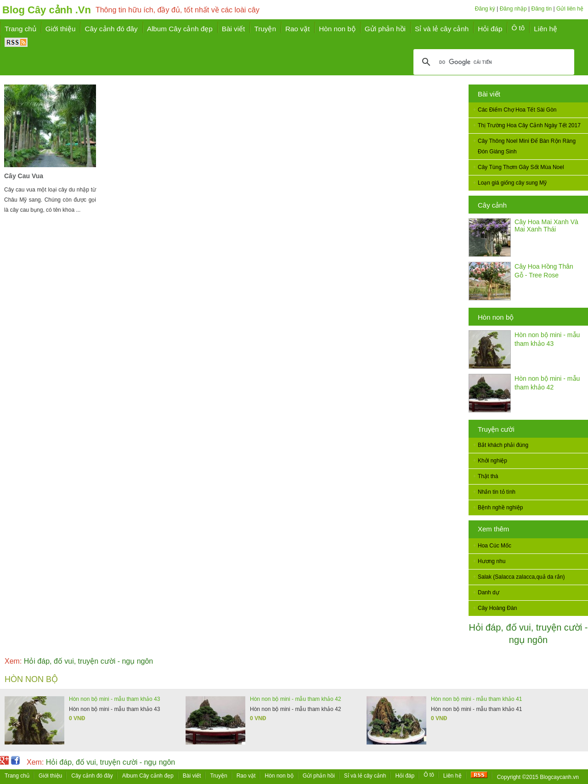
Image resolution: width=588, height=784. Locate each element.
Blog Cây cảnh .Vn (46, 10)
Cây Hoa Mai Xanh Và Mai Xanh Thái (546, 225)
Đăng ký (485, 9)
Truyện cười (496, 429)
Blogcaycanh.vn (559, 777)
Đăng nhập (513, 9)
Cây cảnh (492, 205)
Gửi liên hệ (569, 9)
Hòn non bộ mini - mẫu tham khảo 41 (476, 699)
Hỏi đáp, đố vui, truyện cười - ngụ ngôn (79, 661)
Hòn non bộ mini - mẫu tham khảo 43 (114, 699)
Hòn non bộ (496, 317)
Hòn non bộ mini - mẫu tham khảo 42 (295, 699)
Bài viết (489, 94)
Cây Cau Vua (23, 176)
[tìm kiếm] (492, 62)
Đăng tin (541, 9)
